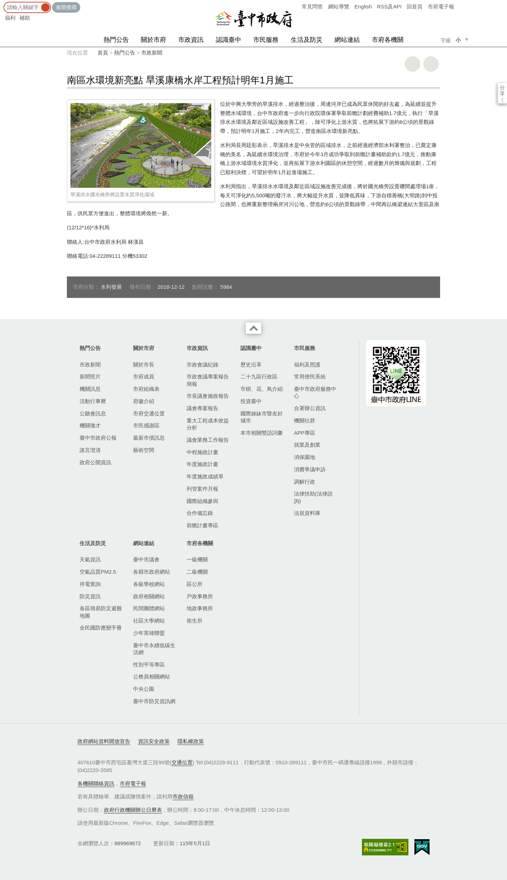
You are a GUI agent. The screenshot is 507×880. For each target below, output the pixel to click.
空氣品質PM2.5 (98, 572)
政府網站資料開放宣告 (103, 741)
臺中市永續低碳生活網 (154, 648)
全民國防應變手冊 (101, 628)
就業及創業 (307, 445)
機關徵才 (90, 425)
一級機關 (197, 559)
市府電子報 (441, 6)
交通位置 (182, 762)
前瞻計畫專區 (202, 525)
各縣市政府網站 (151, 572)
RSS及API (389, 6)
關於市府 (153, 39)
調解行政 (304, 482)
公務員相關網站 (151, 677)
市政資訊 (191, 39)
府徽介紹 (143, 401)
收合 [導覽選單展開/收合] (253, 328)
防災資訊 (90, 596)
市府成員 (143, 377)
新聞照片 (90, 377)
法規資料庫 (307, 513)
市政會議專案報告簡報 (208, 380)
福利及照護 (307, 365)
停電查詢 (90, 584)
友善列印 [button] (412, 64)
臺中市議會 (146, 559)
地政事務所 (200, 608)
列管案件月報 (202, 489)
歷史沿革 (251, 365)
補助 (24, 18)
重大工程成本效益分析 (208, 424)
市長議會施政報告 (208, 396)
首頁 (103, 53)
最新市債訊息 (149, 438)
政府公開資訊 (95, 462)
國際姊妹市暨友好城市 (261, 416)
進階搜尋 (66, 7)
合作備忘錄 (200, 513)
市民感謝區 (146, 425)
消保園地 (304, 457)
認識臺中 (228, 39)
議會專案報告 (202, 408)
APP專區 (304, 433)
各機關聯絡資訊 (95, 783)
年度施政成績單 (205, 476)
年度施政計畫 (202, 464)
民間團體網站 (149, 608)
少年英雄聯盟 (149, 633)
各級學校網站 (149, 584)
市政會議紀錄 (202, 365)
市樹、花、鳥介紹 (261, 389)
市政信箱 (183, 796)
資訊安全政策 (154, 741)
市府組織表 (146, 389)
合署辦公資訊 (310, 408)
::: (2, 3)
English (363, 6)
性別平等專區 (149, 665)
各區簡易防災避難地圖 (101, 611)
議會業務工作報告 (208, 440)
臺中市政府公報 (98, 438)
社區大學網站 (149, 621)
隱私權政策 (190, 741)
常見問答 (312, 6)
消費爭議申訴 (310, 469)
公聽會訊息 (93, 413)
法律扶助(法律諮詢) (313, 497)
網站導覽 (338, 6)
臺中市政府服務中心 (315, 392)
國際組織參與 (202, 501)
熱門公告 (116, 39)
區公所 (194, 584)
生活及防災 (307, 39)
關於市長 (143, 365)
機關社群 (304, 420)
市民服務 (265, 39)
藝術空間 (143, 450)
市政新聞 (151, 53)
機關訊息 (90, 389)
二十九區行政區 (258, 377)
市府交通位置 (149, 413)
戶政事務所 (200, 596)
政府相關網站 (149, 596)
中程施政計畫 (202, 452)
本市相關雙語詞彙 (261, 433)
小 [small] (458, 40)
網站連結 (347, 39)
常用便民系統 (310, 377)
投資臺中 (251, 401)
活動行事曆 (93, 401)
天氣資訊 (90, 559)
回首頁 (415, 6)
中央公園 (143, 689)
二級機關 (197, 572)
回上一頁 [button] (431, 64)
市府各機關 (387, 39)
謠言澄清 (90, 450)
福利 (10, 18)
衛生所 (194, 621)
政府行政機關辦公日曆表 (133, 810)
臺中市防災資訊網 (154, 701)
